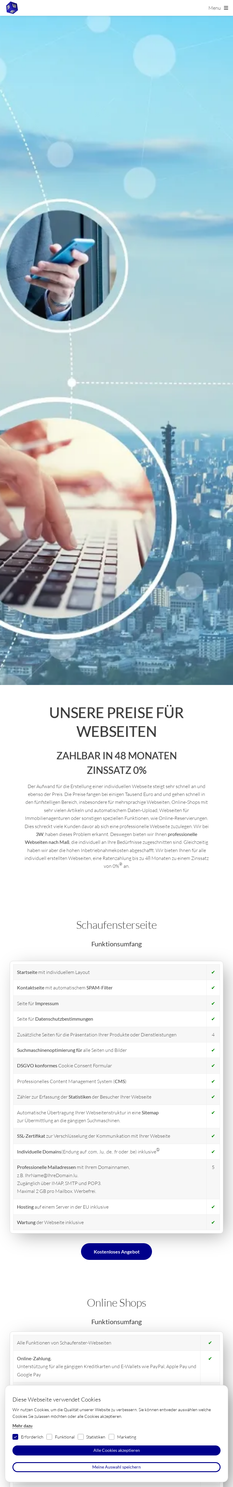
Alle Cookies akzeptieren (116, 1450)
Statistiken (95, 1436)
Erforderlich (32, 1436)
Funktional (65, 1436)
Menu (214, 8)
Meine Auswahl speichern (116, 1467)
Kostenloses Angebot (117, 1251)
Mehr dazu (22, 1425)
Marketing (126, 1436)
